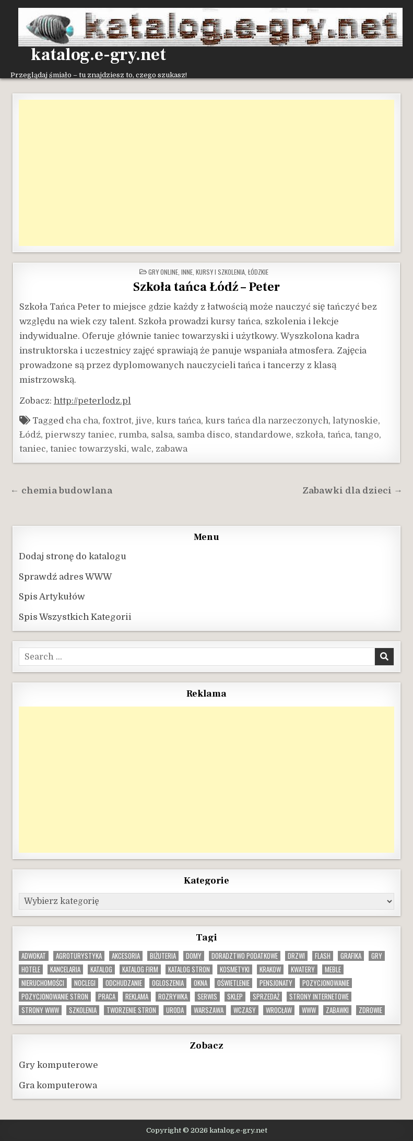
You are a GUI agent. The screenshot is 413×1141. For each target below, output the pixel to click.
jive (144, 421)
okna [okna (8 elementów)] (200, 983)
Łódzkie (258, 272)
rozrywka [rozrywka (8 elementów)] (172, 997)
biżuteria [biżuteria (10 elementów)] (163, 956)
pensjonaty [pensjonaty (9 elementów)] (275, 983)
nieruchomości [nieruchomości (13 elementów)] (42, 983)
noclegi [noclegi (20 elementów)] (85, 983)
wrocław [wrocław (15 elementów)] (279, 1010)
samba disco (203, 435)
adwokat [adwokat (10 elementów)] (33, 956)
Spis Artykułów (52, 597)
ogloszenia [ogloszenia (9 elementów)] (168, 983)
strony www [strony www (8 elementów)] (40, 1010)
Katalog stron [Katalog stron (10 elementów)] (189, 969)
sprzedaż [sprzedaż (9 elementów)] (266, 997)
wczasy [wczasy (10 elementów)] (244, 1010)
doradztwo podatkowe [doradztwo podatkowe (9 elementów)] (244, 956)
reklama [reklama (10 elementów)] (136, 997)
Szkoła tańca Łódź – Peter (206, 287)
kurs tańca (178, 421)
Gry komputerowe (58, 1065)
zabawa (171, 449)
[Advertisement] (206, 173)
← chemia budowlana (61, 491)
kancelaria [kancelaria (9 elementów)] (65, 969)
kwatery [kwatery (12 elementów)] (303, 969)
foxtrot (117, 421)
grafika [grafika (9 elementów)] (350, 956)
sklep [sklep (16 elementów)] (235, 997)
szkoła (309, 435)
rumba (133, 435)
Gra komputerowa (58, 1085)
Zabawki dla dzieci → (352, 491)
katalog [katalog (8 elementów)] (101, 969)
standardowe (262, 435)
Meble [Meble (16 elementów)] (333, 969)
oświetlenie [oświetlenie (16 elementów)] (233, 983)
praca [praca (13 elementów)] (106, 997)
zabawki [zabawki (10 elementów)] (337, 1010)
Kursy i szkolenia (220, 272)
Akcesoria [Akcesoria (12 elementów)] (126, 956)
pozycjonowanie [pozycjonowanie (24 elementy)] (325, 983)
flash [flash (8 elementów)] (323, 956)
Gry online (163, 272)
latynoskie (355, 421)
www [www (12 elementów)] (309, 1010)
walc (141, 449)
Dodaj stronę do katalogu (72, 556)
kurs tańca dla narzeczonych (266, 421)
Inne (187, 272)
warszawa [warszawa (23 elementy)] (208, 1010)
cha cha (82, 421)
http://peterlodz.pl (92, 401)
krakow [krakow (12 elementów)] (270, 969)
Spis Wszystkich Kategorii (75, 617)
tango (367, 435)
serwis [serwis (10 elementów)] (207, 997)
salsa (162, 435)
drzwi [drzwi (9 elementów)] (296, 956)
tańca (338, 435)
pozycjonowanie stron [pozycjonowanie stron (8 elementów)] (54, 997)
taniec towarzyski (88, 449)
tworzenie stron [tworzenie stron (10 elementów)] (131, 1010)
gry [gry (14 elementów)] (376, 956)
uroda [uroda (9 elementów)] (175, 1010)
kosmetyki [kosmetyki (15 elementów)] (235, 969)
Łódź (30, 435)
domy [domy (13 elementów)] (194, 956)
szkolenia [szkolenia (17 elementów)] (83, 1010)
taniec (32, 449)
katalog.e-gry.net (98, 55)
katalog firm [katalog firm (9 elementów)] (140, 969)
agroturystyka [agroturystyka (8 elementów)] (79, 956)
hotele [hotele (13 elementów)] (30, 969)
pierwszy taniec (79, 435)
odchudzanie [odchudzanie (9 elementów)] (123, 983)
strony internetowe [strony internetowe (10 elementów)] (319, 997)
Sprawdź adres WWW (65, 577)
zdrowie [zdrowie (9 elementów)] (370, 1010)
